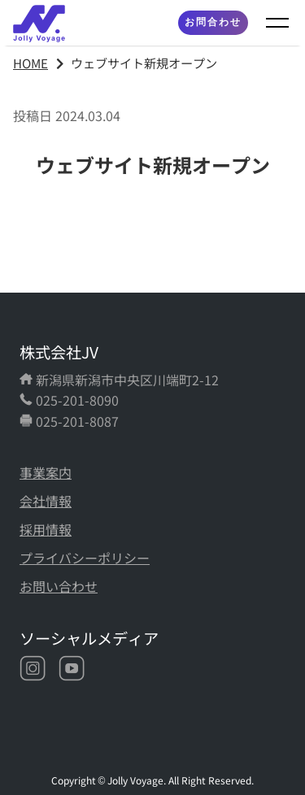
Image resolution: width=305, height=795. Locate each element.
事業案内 (46, 472)
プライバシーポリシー (85, 557)
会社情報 (46, 500)
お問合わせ (213, 22)
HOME (30, 63)
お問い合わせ (59, 586)
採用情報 (46, 529)
